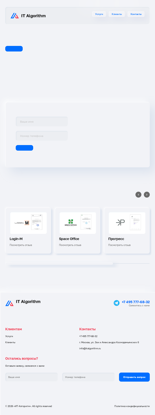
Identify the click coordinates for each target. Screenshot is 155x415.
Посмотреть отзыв (21, 244)
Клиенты (117, 14)
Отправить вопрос (134, 377)
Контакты (136, 14)
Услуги (99, 14)
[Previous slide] (138, 195)
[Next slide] (147, 195)
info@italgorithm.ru (90, 348)
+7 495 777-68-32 (136, 302)
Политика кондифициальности (132, 406)
